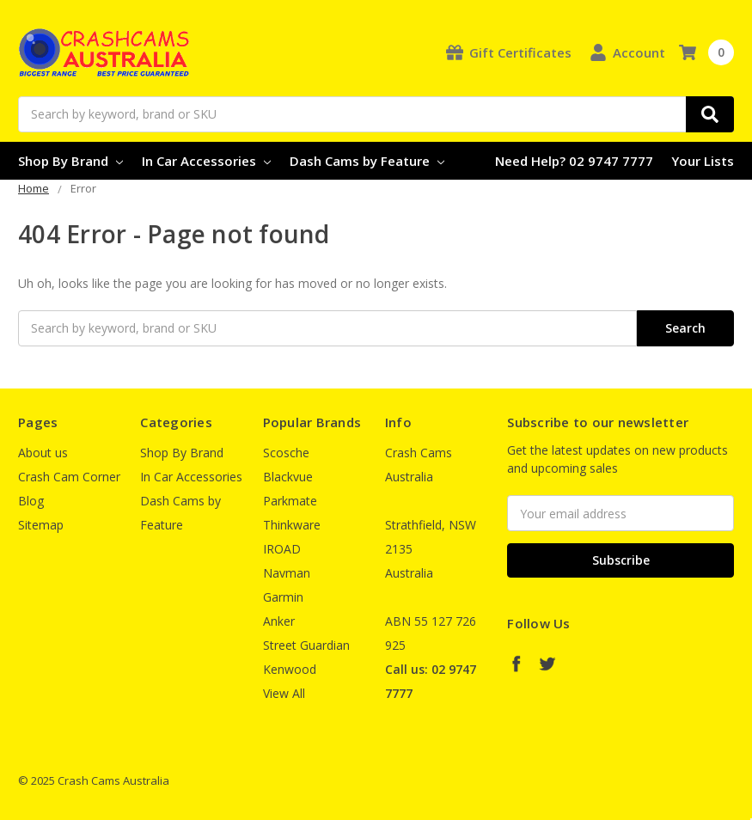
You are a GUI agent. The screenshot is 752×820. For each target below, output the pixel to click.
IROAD (282, 549)
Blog (31, 501)
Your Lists (702, 160)
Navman (286, 573)
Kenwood (289, 669)
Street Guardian (306, 645)
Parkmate (290, 501)
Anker (279, 621)
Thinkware (292, 525)
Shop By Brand (70, 160)
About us (43, 452)
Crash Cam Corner (69, 476)
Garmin (283, 597)
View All (284, 693)
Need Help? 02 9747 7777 (574, 160)
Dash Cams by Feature (367, 160)
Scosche (286, 452)
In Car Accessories (206, 160)
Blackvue (288, 476)
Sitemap (41, 525)
